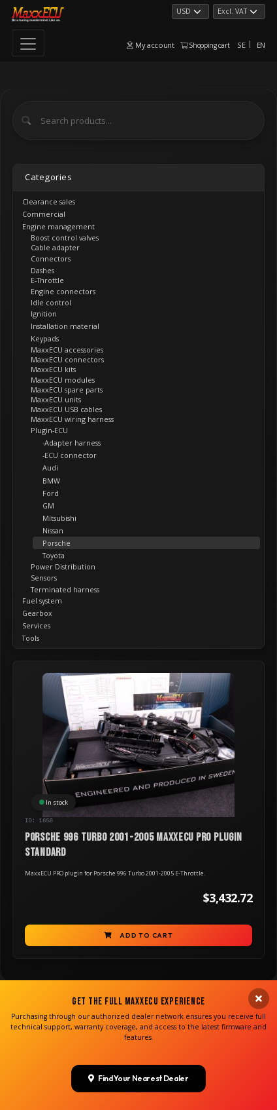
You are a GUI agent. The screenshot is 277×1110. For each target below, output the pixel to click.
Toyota (53, 555)
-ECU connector (69, 455)
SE (241, 45)
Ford (50, 493)
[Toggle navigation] (28, 42)
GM (48, 505)
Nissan (52, 530)
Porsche (56, 543)
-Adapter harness (71, 443)
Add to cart (138, 935)
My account (150, 45)
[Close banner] (258, 1056)
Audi (50, 467)
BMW (51, 481)
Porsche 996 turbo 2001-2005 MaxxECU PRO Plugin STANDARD (133, 845)
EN (261, 45)
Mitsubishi (59, 518)
